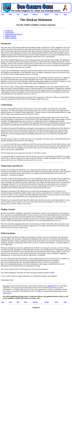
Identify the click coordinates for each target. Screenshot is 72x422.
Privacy (56, 14)
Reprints (47, 14)
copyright (50, 286)
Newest (25, 14)
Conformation (9, 32)
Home (2, 14)
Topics (10, 14)
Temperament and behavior (13, 34)
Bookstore (35, 14)
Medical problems (10, 38)
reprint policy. (7, 293)
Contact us (36, 307)
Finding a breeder (10, 36)
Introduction (9, 30)
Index (18, 14)
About (65, 14)
